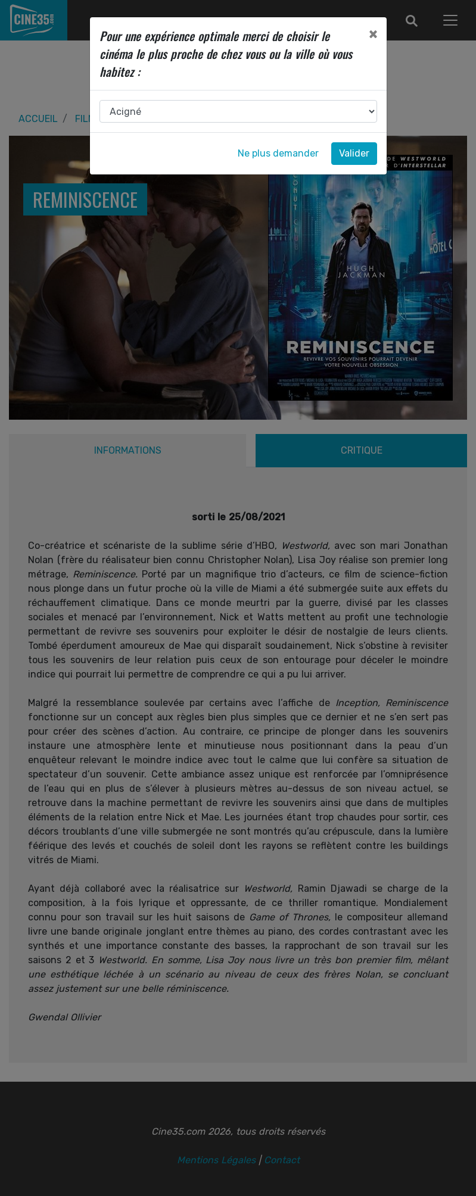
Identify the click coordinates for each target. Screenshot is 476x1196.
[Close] (373, 34)
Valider (354, 153)
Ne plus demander (278, 153)
